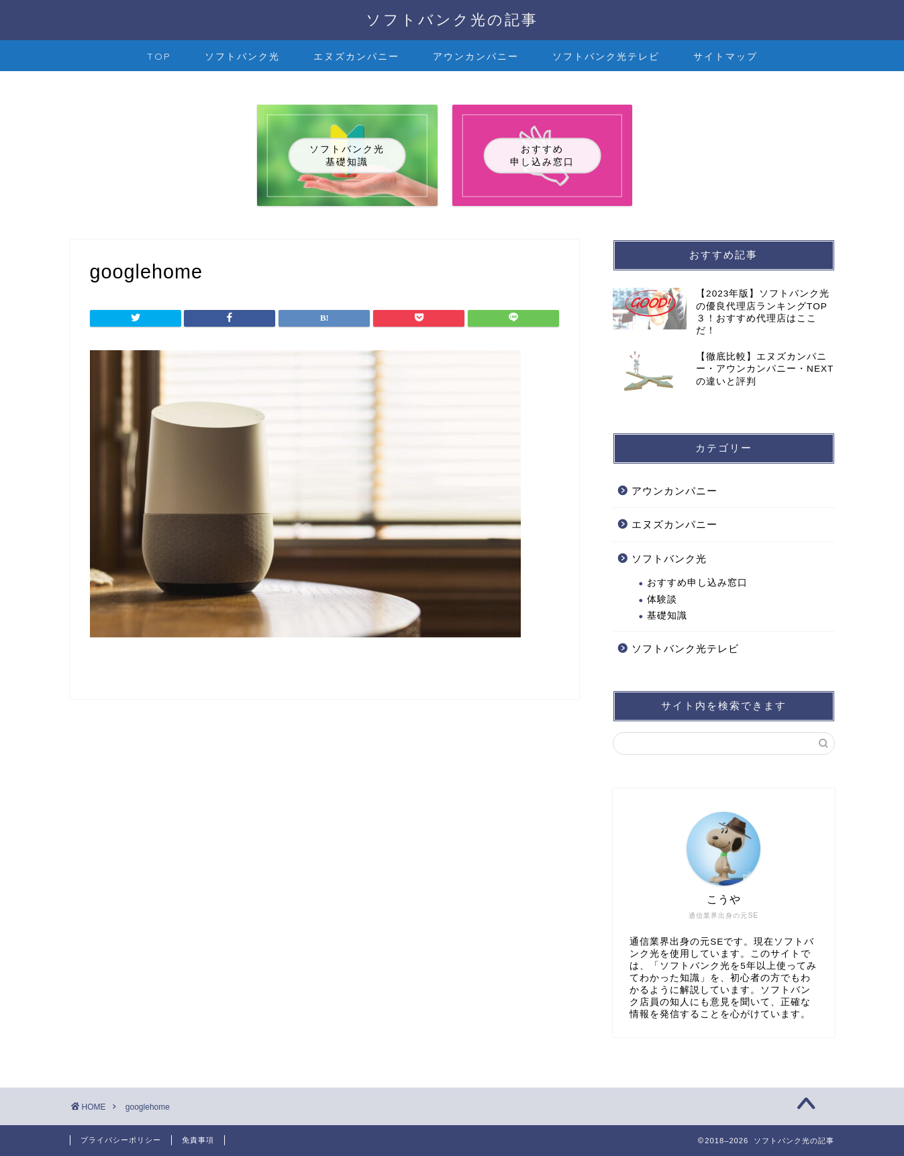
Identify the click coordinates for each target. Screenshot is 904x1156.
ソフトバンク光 (242, 56)
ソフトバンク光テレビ (606, 56)
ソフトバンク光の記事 (452, 19)
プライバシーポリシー (121, 1140)
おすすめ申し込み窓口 (697, 583)
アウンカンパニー (476, 56)
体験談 (662, 599)
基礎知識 (667, 616)
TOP (159, 56)
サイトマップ (725, 56)
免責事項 (198, 1140)
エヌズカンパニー (356, 56)
